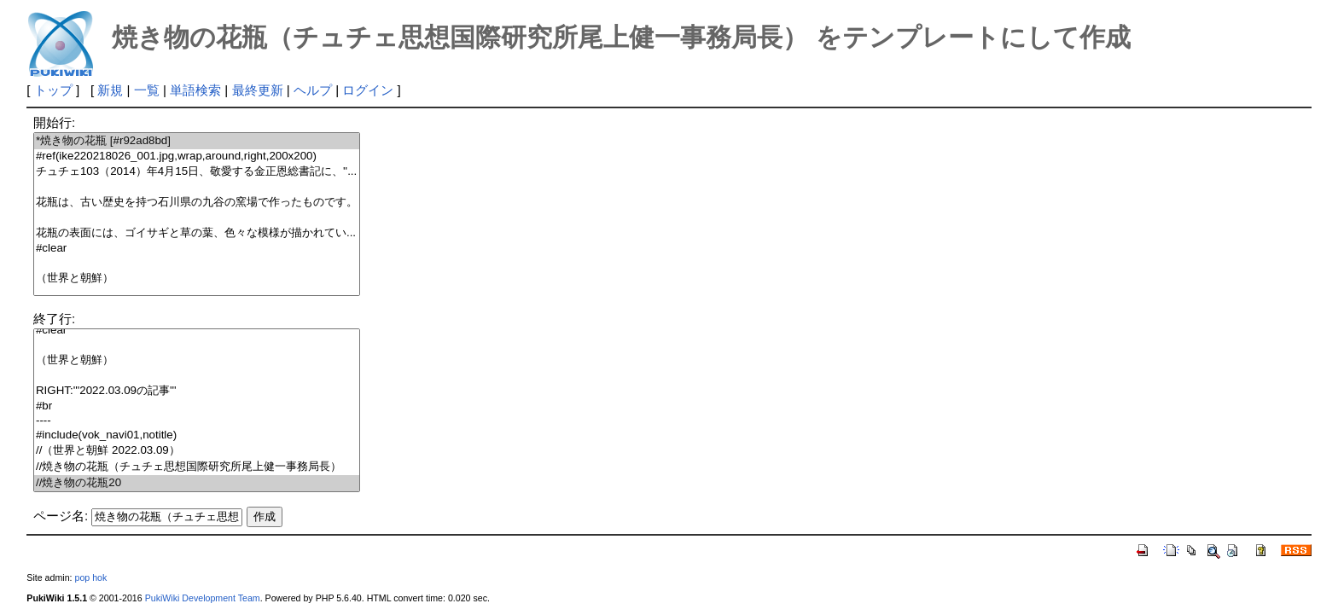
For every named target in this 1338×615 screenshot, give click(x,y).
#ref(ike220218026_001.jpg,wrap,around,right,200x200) (196, 156)
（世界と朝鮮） (196, 278)
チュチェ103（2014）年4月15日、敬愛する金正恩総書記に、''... (196, 172)
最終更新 (257, 90)
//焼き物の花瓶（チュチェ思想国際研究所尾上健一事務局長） (196, 467)
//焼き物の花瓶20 (196, 483)
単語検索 (195, 90)
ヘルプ (313, 90)
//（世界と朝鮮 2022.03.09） (196, 451)
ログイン (367, 90)
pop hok (90, 577)
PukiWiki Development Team (202, 598)
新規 (110, 90)
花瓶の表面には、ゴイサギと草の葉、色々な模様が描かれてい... (196, 233)
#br (196, 406)
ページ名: (60, 515)
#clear (196, 248)
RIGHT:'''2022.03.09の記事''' (196, 391)
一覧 (147, 90)
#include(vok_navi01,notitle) (196, 435)
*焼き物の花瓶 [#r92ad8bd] (196, 141)
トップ (53, 90)
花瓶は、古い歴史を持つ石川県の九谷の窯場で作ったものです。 (196, 202)
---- (196, 421)
